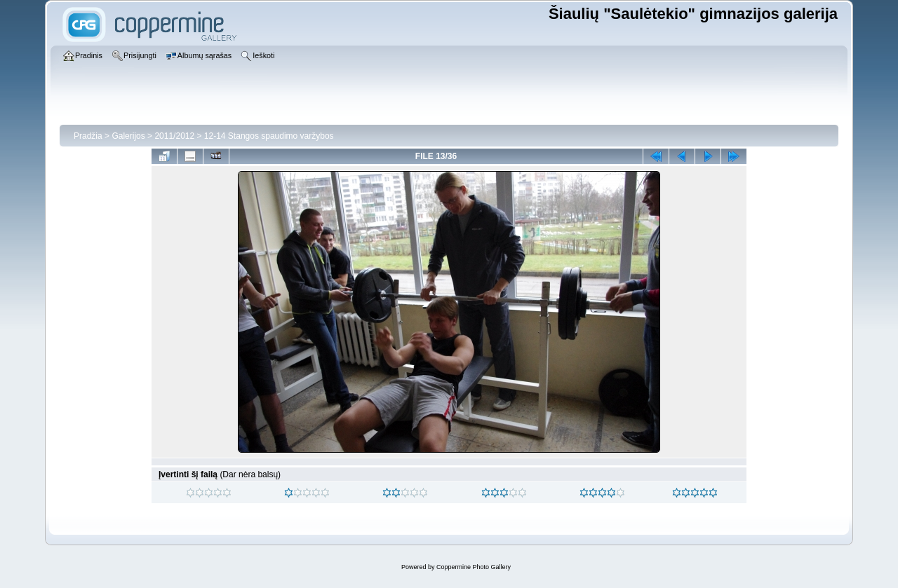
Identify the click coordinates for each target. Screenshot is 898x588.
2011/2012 (174, 136)
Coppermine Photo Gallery (473, 566)
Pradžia (88, 136)
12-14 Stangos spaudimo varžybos (269, 136)
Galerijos (128, 136)
